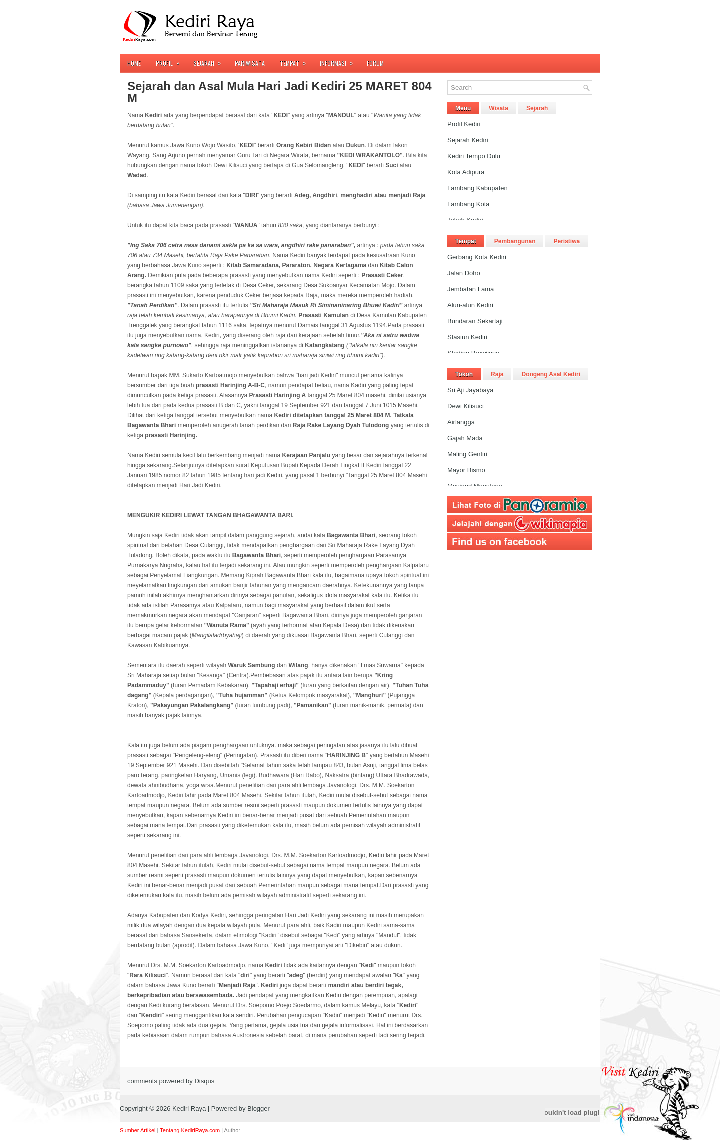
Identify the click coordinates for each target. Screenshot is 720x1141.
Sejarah (211, 61)
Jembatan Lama (471, 289)
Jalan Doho (464, 273)
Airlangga (461, 422)
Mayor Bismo (467, 470)
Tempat (296, 61)
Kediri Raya (189, 1108)
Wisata (498, 108)
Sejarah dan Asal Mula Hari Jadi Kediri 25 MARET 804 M (280, 92)
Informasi (340, 61)
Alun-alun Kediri (471, 305)
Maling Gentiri (468, 454)
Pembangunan (515, 241)
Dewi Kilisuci (466, 406)
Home (134, 63)
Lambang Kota (469, 204)
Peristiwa (567, 241)
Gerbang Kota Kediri (477, 257)
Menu (463, 108)
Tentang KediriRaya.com (190, 1131)
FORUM (375, 63)
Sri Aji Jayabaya (471, 390)
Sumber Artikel (138, 1131)
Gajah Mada (465, 438)
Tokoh (464, 374)
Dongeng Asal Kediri (551, 374)
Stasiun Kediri (468, 337)
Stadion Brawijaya (474, 353)
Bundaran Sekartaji (475, 321)
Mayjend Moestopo (475, 486)
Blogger (259, 1108)
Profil (171, 61)
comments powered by (171, 1081)
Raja (497, 374)
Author (232, 1131)
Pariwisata (250, 63)
